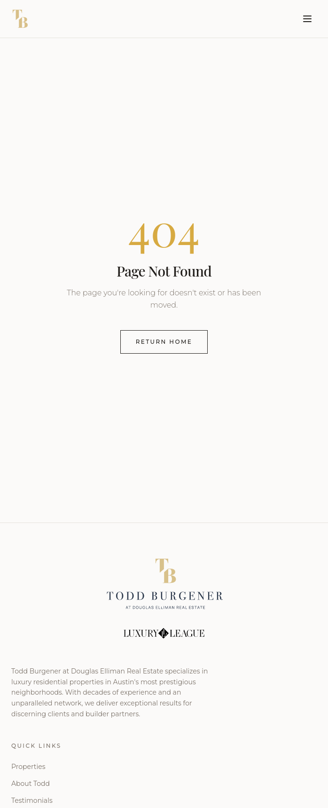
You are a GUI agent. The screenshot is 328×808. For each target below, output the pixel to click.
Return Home (164, 341)
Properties (28, 766)
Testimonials (32, 800)
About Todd (30, 783)
